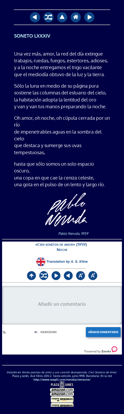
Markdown (45, 332)
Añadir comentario (103, 332)
